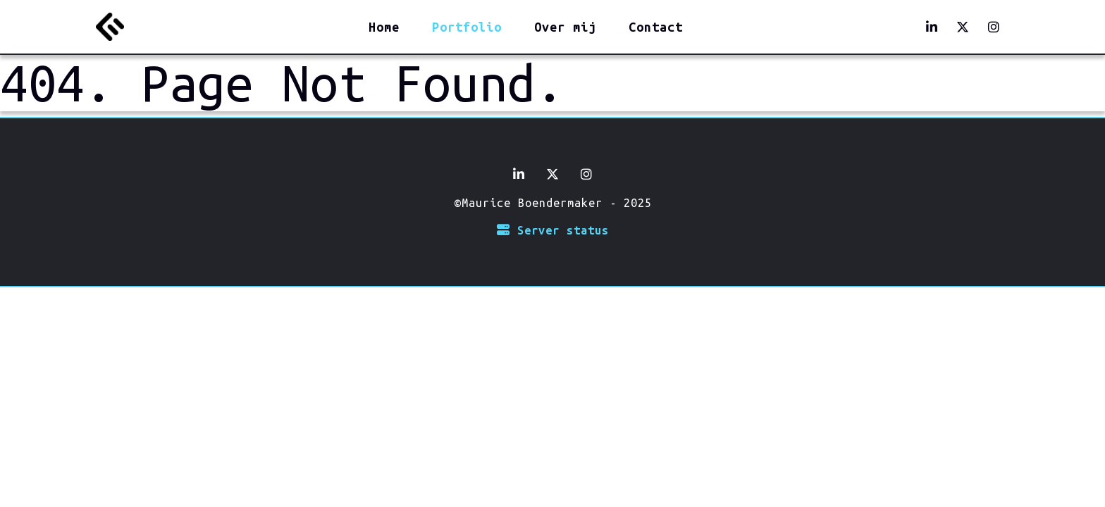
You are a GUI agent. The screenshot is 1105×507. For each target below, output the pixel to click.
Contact (656, 27)
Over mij (565, 27)
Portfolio (467, 27)
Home (384, 27)
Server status (553, 230)
